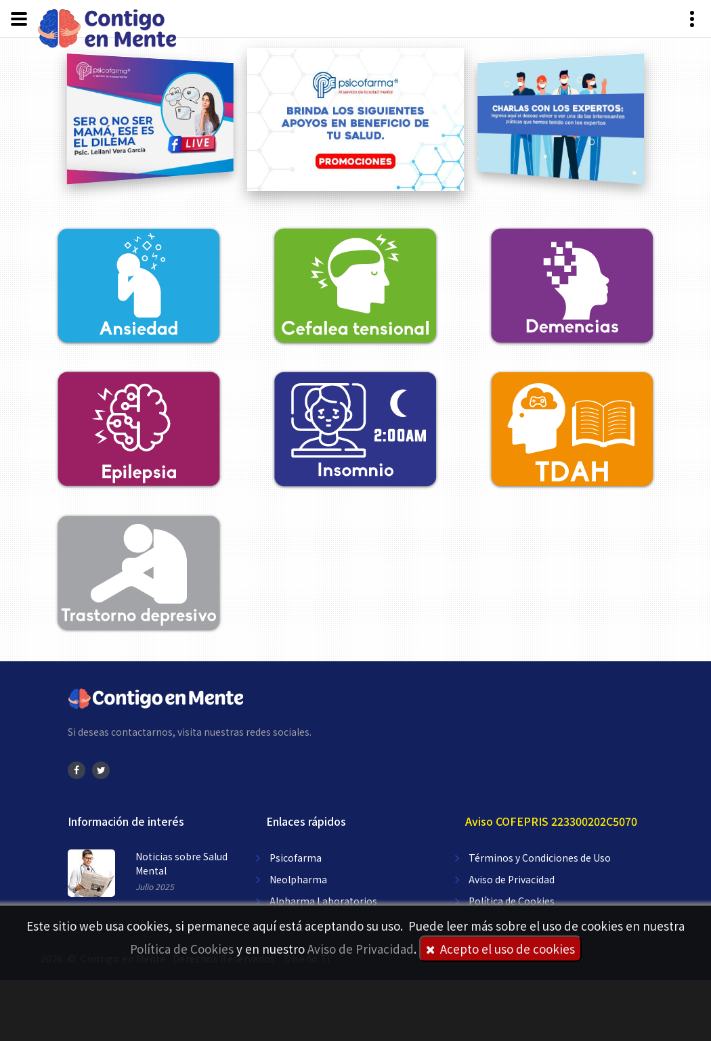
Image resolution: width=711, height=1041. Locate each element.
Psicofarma (296, 857)
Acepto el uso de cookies (500, 948)
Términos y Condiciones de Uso (540, 857)
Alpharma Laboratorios (323, 901)
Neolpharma (298, 879)
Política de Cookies (182, 948)
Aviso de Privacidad (360, 948)
